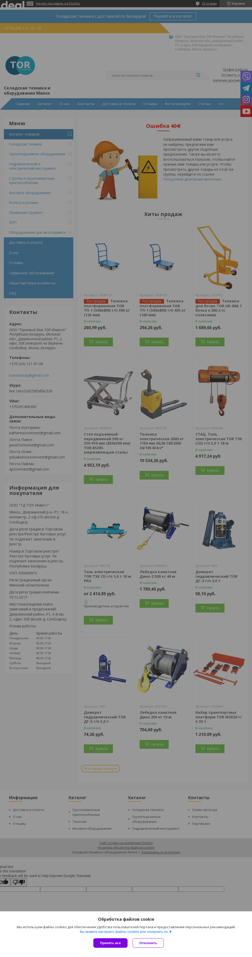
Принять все (110, 943)
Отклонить (148, 943)
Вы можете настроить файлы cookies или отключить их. (124, 932)
